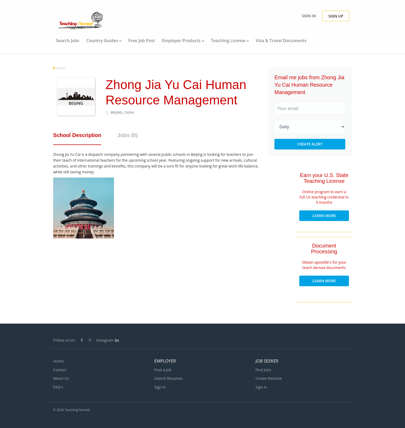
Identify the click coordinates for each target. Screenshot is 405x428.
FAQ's (58, 387)
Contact (59, 369)
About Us (61, 378)
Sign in (309, 15)
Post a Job (162, 369)
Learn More (324, 215)
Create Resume (269, 378)
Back (60, 68)
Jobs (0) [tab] (127, 135)
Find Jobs (263, 369)
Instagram (104, 340)
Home (58, 361)
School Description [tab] (77, 135)
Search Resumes (168, 378)
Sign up (335, 16)
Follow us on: (64, 340)
